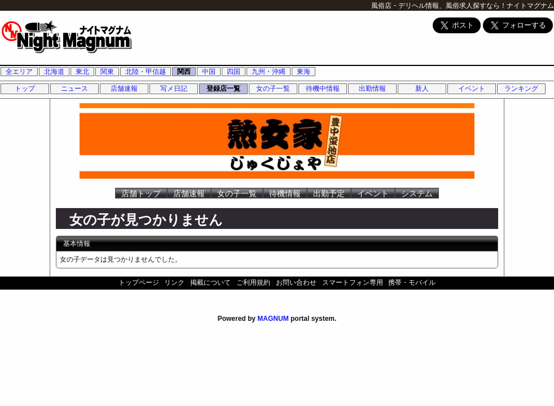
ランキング (521, 88)
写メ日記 (173, 88)
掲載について (210, 282)
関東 (107, 72)
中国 (209, 72)
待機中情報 (323, 88)
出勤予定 (329, 193)
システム (417, 193)
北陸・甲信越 (145, 72)
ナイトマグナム (530, 6)
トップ (25, 88)
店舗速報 (124, 88)
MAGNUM (272, 319)
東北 (82, 72)
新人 (422, 88)
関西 (184, 72)
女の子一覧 (273, 88)
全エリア (19, 72)
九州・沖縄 (268, 72)
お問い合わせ (296, 282)
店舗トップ (141, 193)
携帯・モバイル (412, 282)
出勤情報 (372, 88)
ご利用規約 (253, 282)
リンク (174, 282)
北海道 (54, 72)
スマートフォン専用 (352, 282)
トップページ (138, 282)
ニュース (74, 88)
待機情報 (285, 193)
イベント (471, 88)
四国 (233, 72)
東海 (303, 72)
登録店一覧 (223, 88)
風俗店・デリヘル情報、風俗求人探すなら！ (439, 6)
